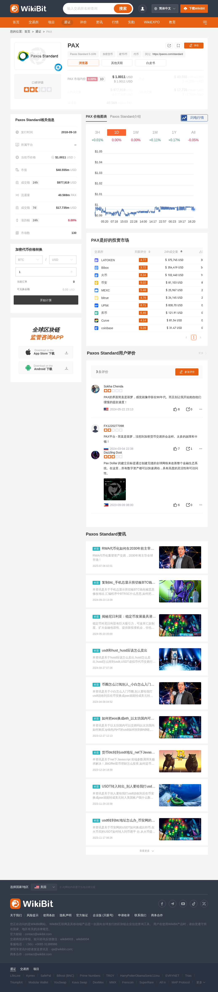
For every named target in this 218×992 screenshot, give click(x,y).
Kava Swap (79, 982)
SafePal (46, 975)
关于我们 (16, 915)
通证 (38, 31)
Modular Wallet (38, 982)
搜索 (123, 9)
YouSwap (60, 982)
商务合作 (157, 915)
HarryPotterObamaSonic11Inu (140, 975)
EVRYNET (172, 975)
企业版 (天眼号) (103, 915)
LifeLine (15, 975)
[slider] (38, 89)
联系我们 (140, 915)
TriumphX (16, 982)
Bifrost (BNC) (65, 975)
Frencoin (127, 982)
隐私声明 (66, 915)
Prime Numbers (90, 975)
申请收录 (124, 915)
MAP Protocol (181, 982)
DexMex (98, 982)
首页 (27, 31)
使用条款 (49, 915)
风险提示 (33, 915)
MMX (112, 982)
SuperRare (147, 982)
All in (163, 982)
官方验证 (82, 915)
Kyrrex (30, 975)
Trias (188, 975)
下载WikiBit (194, 8)
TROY (110, 975)
